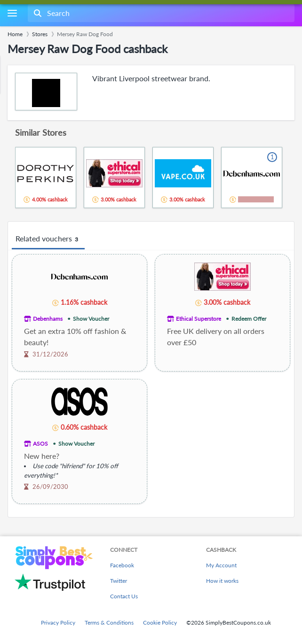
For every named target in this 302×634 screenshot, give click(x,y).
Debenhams (48, 318)
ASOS (40, 443)
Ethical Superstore (198, 318)
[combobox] (160, 13)
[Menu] (12, 13)
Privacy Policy (58, 622)
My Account (221, 565)
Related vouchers (48, 239)
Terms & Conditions (109, 622)
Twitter (118, 580)
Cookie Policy (160, 622)
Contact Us (124, 596)
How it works (222, 580)
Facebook (122, 565)
